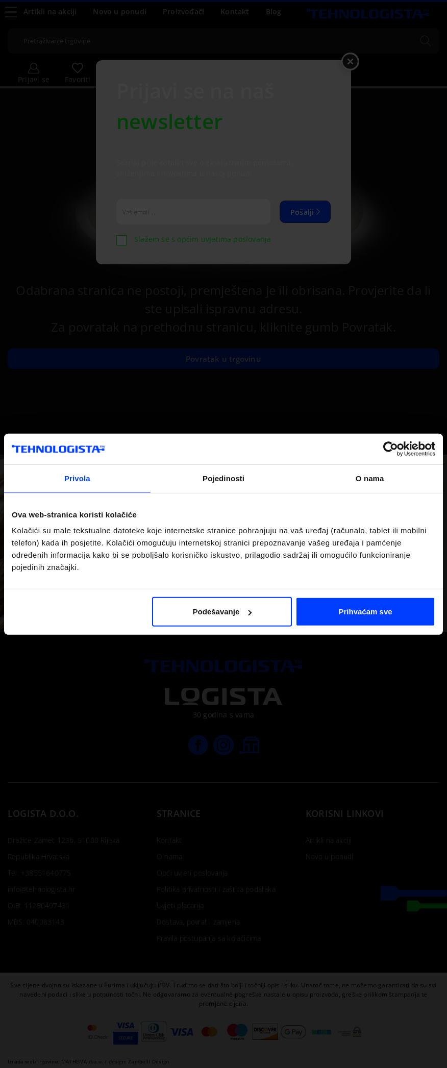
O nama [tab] (370, 478)
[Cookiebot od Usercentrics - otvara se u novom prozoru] (390, 448)
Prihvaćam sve (365, 611)
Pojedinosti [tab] (223, 478)
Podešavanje (222, 611)
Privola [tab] (77, 478)
